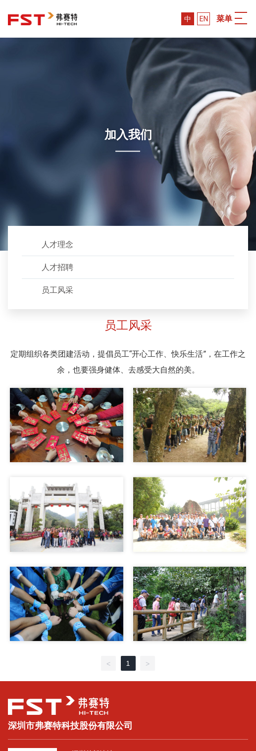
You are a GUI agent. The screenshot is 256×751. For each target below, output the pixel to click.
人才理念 (57, 244)
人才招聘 (57, 267)
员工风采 (57, 290)
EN (203, 19)
